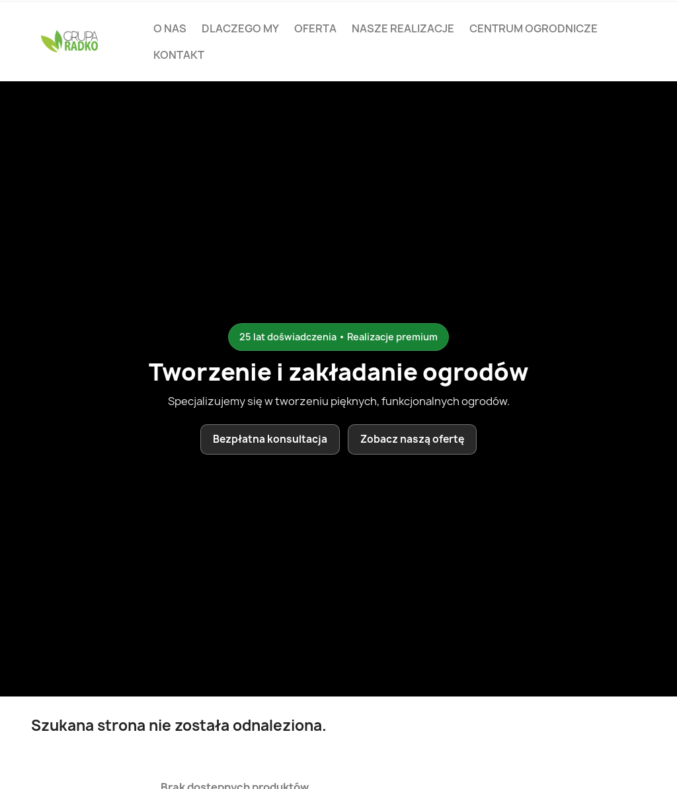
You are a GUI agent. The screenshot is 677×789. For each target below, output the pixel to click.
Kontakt (178, 55)
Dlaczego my (240, 28)
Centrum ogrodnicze (533, 28)
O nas (169, 28)
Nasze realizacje (403, 28)
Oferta (315, 28)
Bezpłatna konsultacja (270, 439)
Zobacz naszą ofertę (412, 439)
